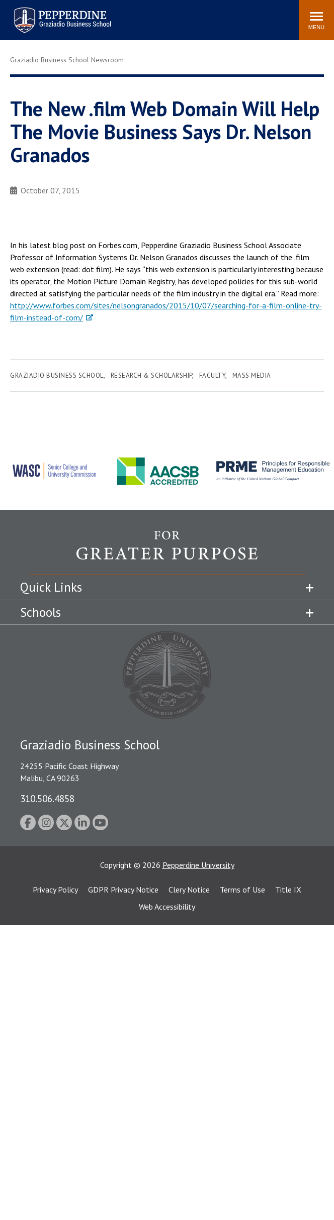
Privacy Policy (55, 889)
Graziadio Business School (57, 375)
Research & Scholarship (151, 375)
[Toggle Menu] (316, 20)
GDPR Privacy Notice (123, 889)
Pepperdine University (198, 865)
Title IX (288, 889)
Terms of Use (242, 889)
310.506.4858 (47, 798)
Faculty (212, 375)
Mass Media (251, 375)
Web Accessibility (167, 907)
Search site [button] (154, 15)
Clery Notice (189, 889)
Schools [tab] (40, 612)
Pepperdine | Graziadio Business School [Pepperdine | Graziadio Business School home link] (49, 14)
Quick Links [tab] (51, 587)
